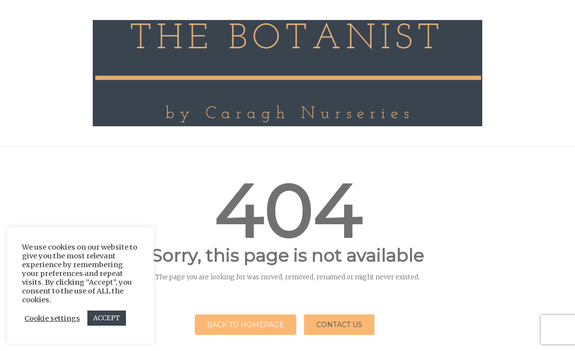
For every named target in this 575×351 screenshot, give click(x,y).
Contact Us (339, 324)
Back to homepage (245, 324)
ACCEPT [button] (106, 318)
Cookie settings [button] (52, 318)
